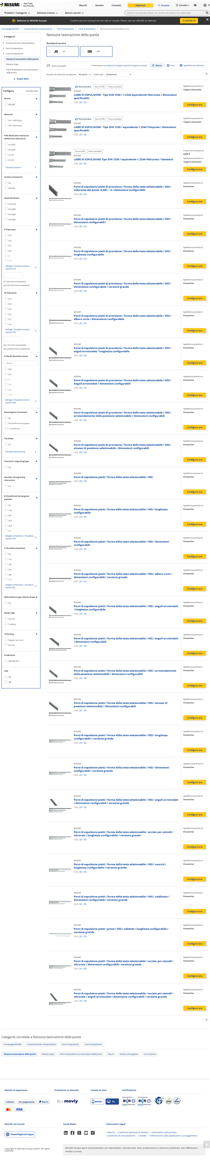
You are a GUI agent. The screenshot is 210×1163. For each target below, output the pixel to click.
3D (85, 102)
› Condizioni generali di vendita (132, 1132)
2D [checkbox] (9, 676)
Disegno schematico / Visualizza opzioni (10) (19, 537)
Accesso (163, 5)
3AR (10, 526)
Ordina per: (99, 74)
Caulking (12, 624)
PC (111, 1101)
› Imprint (110, 1132)
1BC (10, 564)
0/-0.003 (11, 144)
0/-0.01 (11, 155)
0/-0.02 (11, 160)
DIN (98, 51)
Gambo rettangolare (129, 1054)
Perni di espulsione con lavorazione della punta (22, 71)
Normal (11, 619)
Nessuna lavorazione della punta (22, 59)
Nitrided (11, 188)
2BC (10, 574)
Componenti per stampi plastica (38, 28)
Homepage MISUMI (10, 28)
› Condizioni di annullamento (120, 1135)
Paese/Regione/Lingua (22, 1134)
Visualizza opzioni (13, 167)
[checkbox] (21, 104)
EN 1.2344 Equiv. (15, 125)
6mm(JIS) (12, 209)
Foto (173, 65)
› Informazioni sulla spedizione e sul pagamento (173, 1135)
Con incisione (150, 1054)
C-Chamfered (14, 428)
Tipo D (111, 1054)
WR (9, 515)
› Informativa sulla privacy (164, 1132)
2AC (10, 569)
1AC (10, 559)
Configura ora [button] (194, 104)
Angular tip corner (16, 640)
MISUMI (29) (13, 661)
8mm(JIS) (12, 214)
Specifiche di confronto (193, 65)
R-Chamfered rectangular (19, 423)
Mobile (97, 1101)
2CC (10, 580)
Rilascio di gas (12, 64)
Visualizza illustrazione (15, 451)
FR (9, 531)
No (9, 183)
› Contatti (142, 1135)
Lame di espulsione (86, 28)
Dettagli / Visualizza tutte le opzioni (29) (17, 401)
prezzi (144, 65)
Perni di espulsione (65, 28)
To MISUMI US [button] (189, 20)
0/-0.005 (11, 150)
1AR (10, 510)
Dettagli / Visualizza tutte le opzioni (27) (17, 267)
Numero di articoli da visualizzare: (61, 74)
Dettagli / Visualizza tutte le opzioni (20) (17, 330)
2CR (10, 520)
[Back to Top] (206, 1144)
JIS (64, 51)
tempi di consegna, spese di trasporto (123, 65)
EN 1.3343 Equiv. (15, 120)
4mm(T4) (12, 204)
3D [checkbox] (9, 682)
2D (80, 102)
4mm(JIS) (12, 219)
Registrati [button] (141, 5)
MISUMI (11, 104)
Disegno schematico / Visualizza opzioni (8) (19, 586)
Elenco (159, 65)
